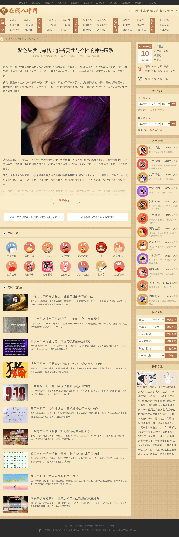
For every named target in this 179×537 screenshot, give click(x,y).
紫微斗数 (154, 282)
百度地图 (89, 525)
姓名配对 (88, 20)
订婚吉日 (141, 30)
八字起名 (65, 25)
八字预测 (51, 25)
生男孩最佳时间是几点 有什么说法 (156, 405)
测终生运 (154, 228)
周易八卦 (14, 25)
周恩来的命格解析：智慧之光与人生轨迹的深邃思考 (65, 498)
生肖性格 (100, 2)
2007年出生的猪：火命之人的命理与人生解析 (156, 437)
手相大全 (28, 25)
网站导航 (69, 525)
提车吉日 (141, 25)
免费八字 (49, 2)
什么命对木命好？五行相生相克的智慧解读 (157, 450)
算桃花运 (154, 255)
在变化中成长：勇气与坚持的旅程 (156, 418)
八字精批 (154, 174)
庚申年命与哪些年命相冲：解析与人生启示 (157, 441)
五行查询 (14, 30)
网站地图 (79, 525)
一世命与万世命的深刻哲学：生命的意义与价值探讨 (65, 318)
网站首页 (23, 2)
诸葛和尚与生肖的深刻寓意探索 (97, 217)
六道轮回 (154, 188)
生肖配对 (102, 20)
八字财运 (33, 39)
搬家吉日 (141, 20)
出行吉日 (127, 30)
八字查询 (19, 39)
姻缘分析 (154, 269)
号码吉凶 (113, 2)
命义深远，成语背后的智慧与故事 (156, 454)
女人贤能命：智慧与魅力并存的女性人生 (157, 446)
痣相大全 (28, 20)
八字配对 (65, 20)
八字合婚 (152, 2)
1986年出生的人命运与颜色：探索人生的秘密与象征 (156, 432)
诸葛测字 (139, 2)
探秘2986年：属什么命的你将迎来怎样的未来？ (156, 423)
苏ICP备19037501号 (104, 525)
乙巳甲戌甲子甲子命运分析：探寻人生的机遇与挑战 (65, 453)
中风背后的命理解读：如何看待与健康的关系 (60, 431)
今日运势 (164, 30)
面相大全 (14, 20)
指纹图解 (28, 30)
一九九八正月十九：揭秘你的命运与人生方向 (60, 386)
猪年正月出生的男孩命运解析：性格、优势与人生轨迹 (66, 363)
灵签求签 (62, 2)
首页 (7, 39)
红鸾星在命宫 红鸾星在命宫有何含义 (156, 392)
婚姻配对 (88, 25)
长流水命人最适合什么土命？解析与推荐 (157, 428)
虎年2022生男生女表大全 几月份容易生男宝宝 (156, 410)
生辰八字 (65, 30)
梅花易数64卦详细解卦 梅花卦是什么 (156, 401)
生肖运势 (164, 25)
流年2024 (155, 201)
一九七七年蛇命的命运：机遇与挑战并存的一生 (62, 296)
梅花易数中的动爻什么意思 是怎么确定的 (156, 396)
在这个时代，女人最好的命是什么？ (54, 476)
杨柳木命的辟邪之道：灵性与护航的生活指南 (60, 341)
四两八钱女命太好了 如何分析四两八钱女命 (156, 414)
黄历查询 (126, 2)
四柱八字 (51, 30)
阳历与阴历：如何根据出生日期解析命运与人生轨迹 (65, 408)
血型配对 (88, 30)
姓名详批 (154, 147)
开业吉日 (127, 25)
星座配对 (75, 2)
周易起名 (154, 296)
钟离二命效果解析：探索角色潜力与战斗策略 (33, 217)
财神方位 (36, 2)
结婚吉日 (127, 20)
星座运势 (87, 2)
